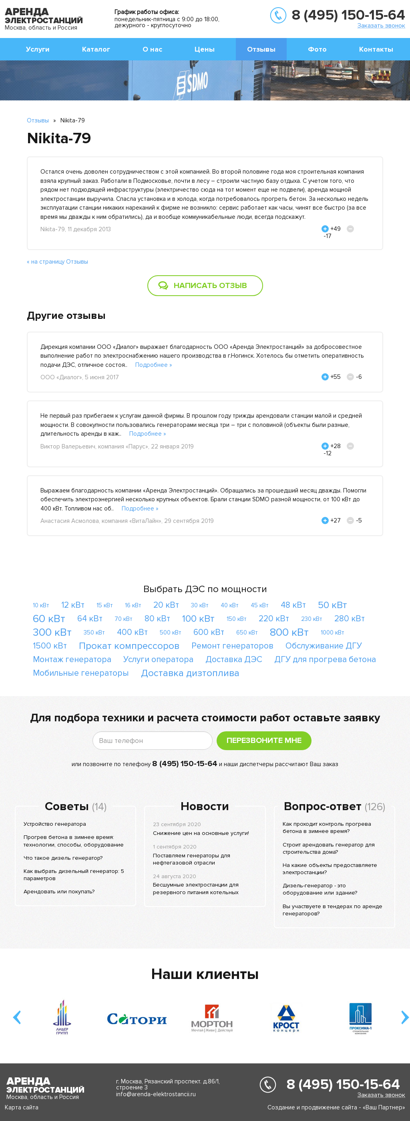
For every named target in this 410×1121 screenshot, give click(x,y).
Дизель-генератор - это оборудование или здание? (320, 889)
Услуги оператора (158, 660)
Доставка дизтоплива (190, 673)
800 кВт (289, 632)
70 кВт (124, 619)
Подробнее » (153, 364)
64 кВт (89, 619)
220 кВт (274, 619)
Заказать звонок (381, 25)
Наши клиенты (205, 974)
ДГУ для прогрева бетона (325, 660)
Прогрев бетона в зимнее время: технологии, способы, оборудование (74, 841)
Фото (317, 49)
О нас (152, 49)
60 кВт (49, 618)
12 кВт (72, 605)
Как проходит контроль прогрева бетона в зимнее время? (327, 828)
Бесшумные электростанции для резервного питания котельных (196, 888)
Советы (67, 807)
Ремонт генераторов (232, 646)
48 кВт (293, 605)
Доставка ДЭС (233, 660)
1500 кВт (50, 646)
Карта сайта (21, 1107)
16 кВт (133, 605)
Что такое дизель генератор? (63, 858)
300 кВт (52, 632)
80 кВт (157, 619)
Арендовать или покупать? (59, 891)
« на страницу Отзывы (57, 261)
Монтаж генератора (72, 660)
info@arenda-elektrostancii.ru (156, 1094)
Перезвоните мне (264, 740)
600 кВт (208, 632)
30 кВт (200, 605)
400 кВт (132, 632)
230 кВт (311, 619)
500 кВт (170, 632)
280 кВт (349, 619)
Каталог (96, 49)
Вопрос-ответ (323, 807)
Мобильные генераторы (81, 673)
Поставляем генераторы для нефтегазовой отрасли (191, 859)
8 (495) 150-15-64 (348, 15)
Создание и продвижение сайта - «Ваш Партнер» (336, 1107)
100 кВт (198, 619)
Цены (205, 49)
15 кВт (104, 605)
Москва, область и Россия (41, 27)
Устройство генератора (55, 824)
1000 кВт (332, 632)
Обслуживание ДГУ (323, 646)
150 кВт (237, 619)
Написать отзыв (210, 285)
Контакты (376, 49)
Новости (205, 807)
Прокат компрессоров (129, 646)
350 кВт (94, 632)
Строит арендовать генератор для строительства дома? (329, 848)
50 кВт (332, 605)
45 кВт (260, 605)
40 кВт (230, 605)
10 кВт (41, 605)
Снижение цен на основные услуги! (201, 833)
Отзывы (261, 49)
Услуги (38, 49)
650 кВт (247, 632)
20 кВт (166, 605)
